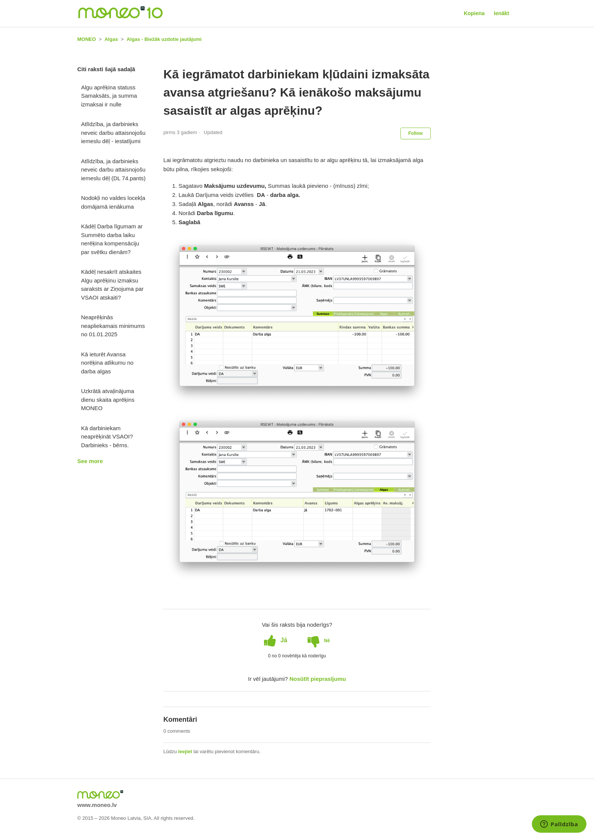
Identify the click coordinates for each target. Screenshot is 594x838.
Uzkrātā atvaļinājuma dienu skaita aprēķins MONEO (107, 399)
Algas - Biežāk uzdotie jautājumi (164, 39)
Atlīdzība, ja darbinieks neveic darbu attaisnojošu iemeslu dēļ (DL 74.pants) (113, 169)
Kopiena (474, 13)
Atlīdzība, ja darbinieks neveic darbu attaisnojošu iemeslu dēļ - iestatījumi (113, 132)
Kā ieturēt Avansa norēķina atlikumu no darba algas (107, 363)
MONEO (86, 39)
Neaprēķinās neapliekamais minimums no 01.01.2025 (113, 325)
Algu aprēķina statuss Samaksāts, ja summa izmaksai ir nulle (109, 96)
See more (90, 461)
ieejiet (185, 751)
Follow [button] (415, 133)
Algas (111, 39)
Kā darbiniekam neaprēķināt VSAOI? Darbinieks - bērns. (107, 436)
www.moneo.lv (97, 805)
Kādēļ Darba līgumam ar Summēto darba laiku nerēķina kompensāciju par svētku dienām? (112, 239)
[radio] (275, 640)
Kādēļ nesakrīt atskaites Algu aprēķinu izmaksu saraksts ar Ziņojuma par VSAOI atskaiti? (112, 284)
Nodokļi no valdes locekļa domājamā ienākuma (113, 202)
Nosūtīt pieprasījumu (317, 679)
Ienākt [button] (501, 13)
